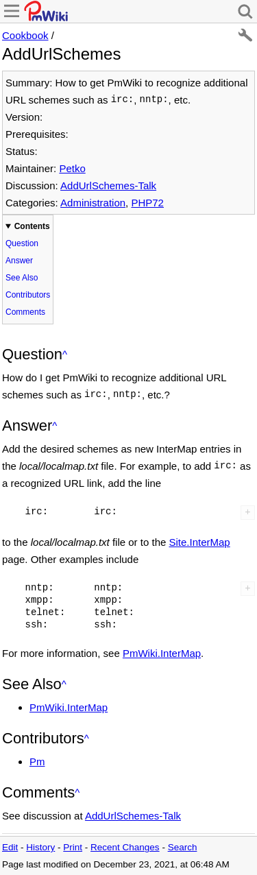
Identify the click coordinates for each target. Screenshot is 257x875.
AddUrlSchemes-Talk (108, 185)
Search (182, 847)
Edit (10, 847)
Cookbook (25, 35)
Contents (32, 226)
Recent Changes (125, 847)
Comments (25, 312)
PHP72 (147, 202)
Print (72, 847)
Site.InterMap (199, 542)
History (40, 847)
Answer (19, 260)
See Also (21, 278)
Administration (92, 202)
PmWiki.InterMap (162, 653)
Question (21, 243)
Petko (72, 168)
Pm (37, 761)
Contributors (27, 295)
